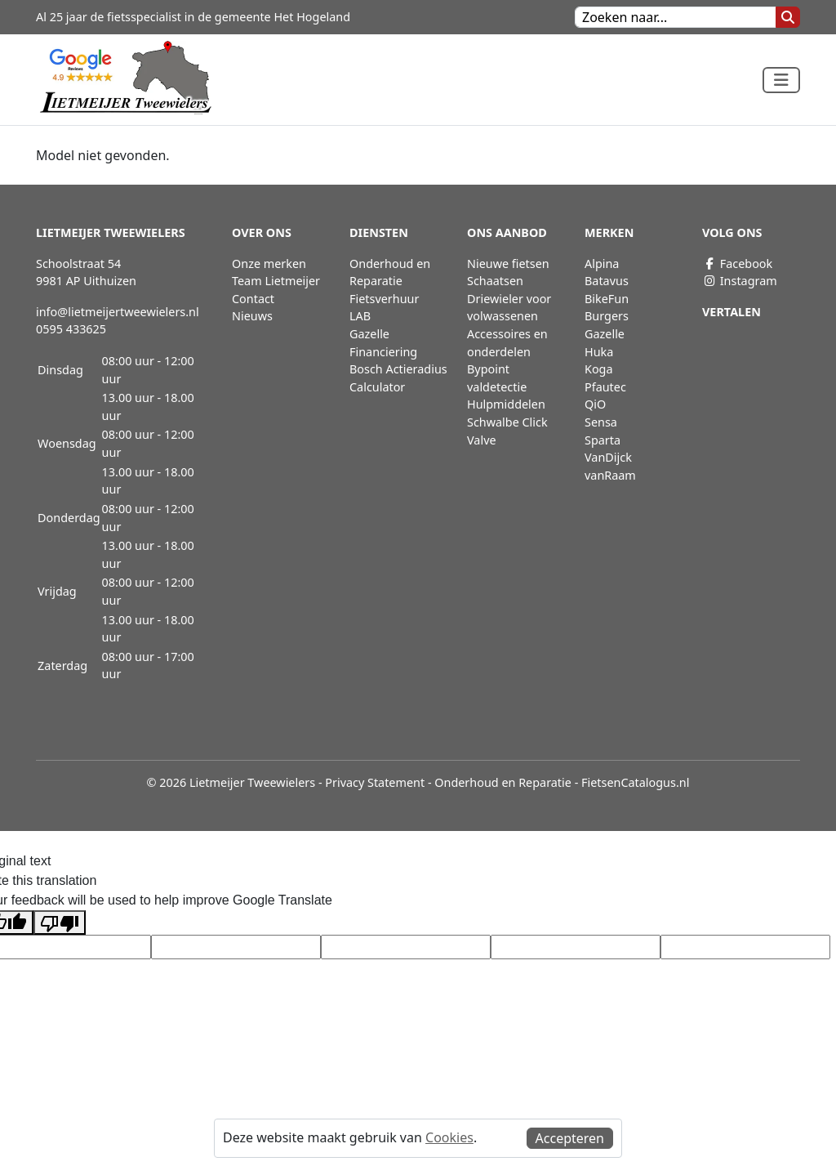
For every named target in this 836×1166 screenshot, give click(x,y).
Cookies (449, 1137)
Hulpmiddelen (506, 404)
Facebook (737, 263)
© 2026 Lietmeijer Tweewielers (231, 782)
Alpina (602, 263)
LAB (360, 316)
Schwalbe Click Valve (507, 431)
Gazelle (605, 334)
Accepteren (570, 1138)
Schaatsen (495, 280)
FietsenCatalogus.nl (635, 782)
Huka (599, 352)
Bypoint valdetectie (497, 378)
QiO (595, 404)
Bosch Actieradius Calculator (398, 378)
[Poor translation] (59, 923)
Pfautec (605, 387)
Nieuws (252, 316)
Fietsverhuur (384, 298)
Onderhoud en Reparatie (389, 272)
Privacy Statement (375, 782)
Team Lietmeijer (276, 280)
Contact (253, 298)
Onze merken (269, 263)
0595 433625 (71, 329)
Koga (599, 369)
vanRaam (610, 475)
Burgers (607, 316)
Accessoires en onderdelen (507, 343)
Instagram (739, 280)
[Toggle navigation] (781, 80)
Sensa (601, 422)
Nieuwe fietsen (508, 263)
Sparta (602, 440)
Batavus (607, 280)
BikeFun (607, 298)
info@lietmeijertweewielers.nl (117, 311)
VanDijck (608, 457)
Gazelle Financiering (383, 343)
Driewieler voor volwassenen (509, 307)
